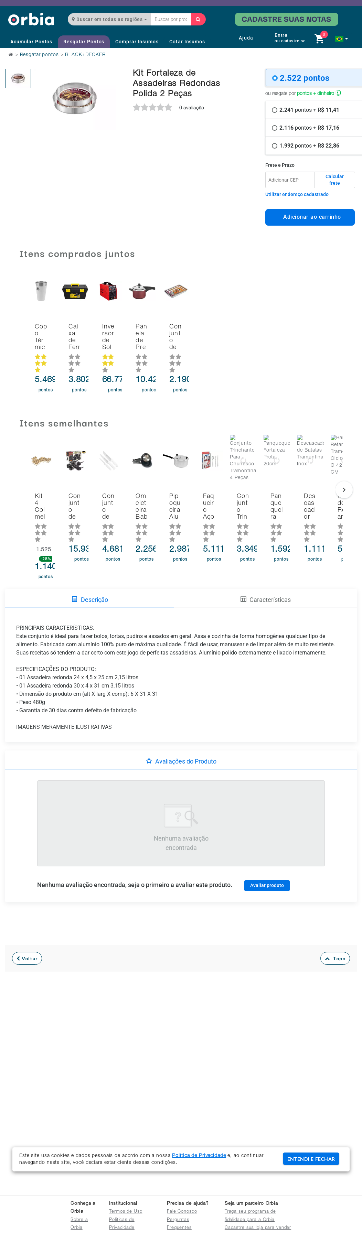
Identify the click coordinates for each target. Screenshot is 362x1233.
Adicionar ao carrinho (310, 217)
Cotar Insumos (187, 41)
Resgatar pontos (39, 55)
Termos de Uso (125, 1212)
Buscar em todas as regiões (109, 19)
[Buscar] (198, 19)
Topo (335, 926)
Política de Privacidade (199, 1156)
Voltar (27, 926)
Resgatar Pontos (83, 41)
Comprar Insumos (136, 41)
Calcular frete (335, 180)
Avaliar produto (267, 852)
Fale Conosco (182, 1212)
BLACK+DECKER (85, 55)
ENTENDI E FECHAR (311, 1159)
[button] (341, 39)
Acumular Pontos (31, 41)
